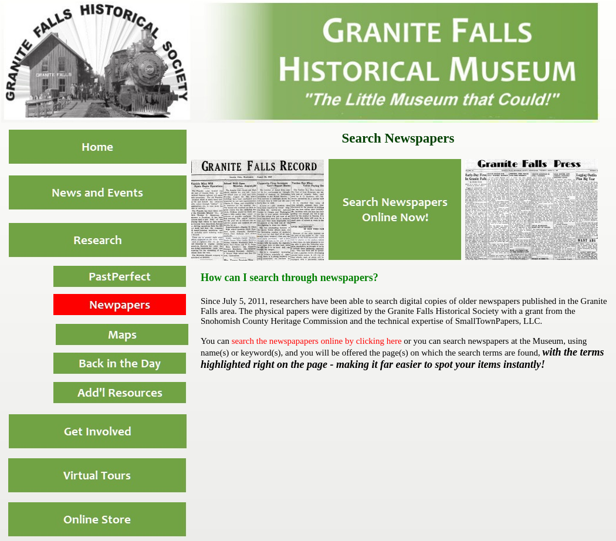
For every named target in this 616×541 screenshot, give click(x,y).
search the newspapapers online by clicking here (316, 341)
